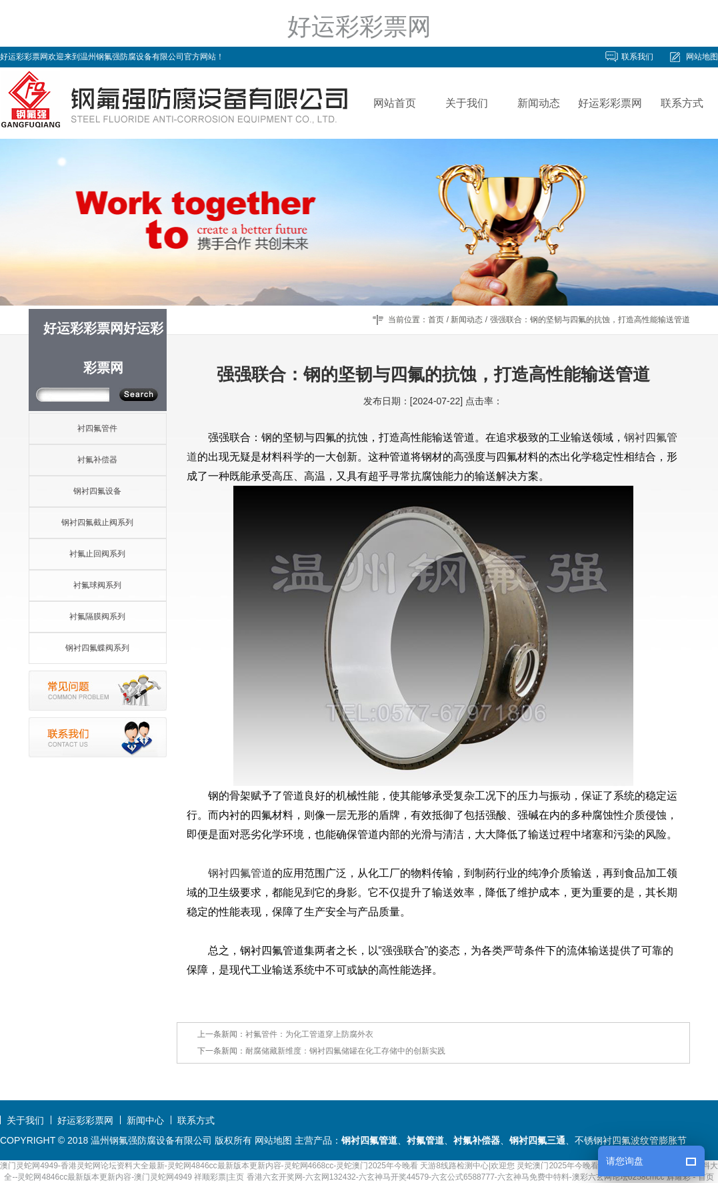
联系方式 (682, 103)
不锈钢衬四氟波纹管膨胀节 (631, 1140)
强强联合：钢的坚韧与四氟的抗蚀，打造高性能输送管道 (590, 319)
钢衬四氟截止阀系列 (97, 522)
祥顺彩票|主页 (219, 1177)
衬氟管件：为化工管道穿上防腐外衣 (309, 1034)
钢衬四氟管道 (240, 873)
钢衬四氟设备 (97, 491)
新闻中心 (145, 1120)
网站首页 (394, 103)
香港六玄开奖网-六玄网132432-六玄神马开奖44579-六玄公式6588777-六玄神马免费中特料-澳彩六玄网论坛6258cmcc (456, 1177)
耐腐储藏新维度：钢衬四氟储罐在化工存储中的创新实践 (345, 1051)
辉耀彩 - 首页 (690, 1177)
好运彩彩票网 (359, 26)
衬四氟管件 (97, 428)
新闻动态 (538, 103)
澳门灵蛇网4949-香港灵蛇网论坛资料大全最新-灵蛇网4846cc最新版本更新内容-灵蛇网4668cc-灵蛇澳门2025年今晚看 (209, 1165)
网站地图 (702, 56)
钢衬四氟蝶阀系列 (97, 648)
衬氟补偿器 (97, 459)
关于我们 (466, 103)
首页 (436, 319)
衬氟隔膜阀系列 (97, 616)
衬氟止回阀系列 (97, 553)
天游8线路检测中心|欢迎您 (467, 1165)
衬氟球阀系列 (97, 585)
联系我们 (637, 56)
